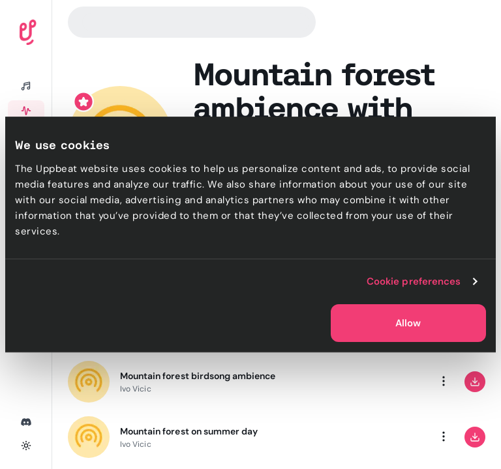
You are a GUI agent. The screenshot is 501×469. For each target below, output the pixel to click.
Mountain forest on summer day (189, 431)
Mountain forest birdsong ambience (197, 376)
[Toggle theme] (26, 445)
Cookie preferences (414, 281)
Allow (408, 323)
